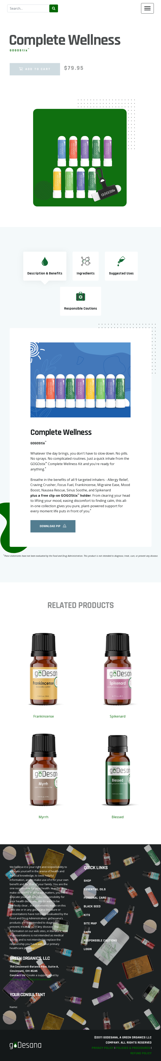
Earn (87, 932)
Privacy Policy (103, 1048)
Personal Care (95, 898)
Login (88, 949)
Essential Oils (95, 889)
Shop (87, 881)
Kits (87, 915)
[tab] (44, 266)
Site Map (90, 923)
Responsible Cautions (100, 940)
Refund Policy (141, 1053)
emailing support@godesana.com (31, 979)
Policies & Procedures (133, 1048)
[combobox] (28, 8)
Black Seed (92, 906)
